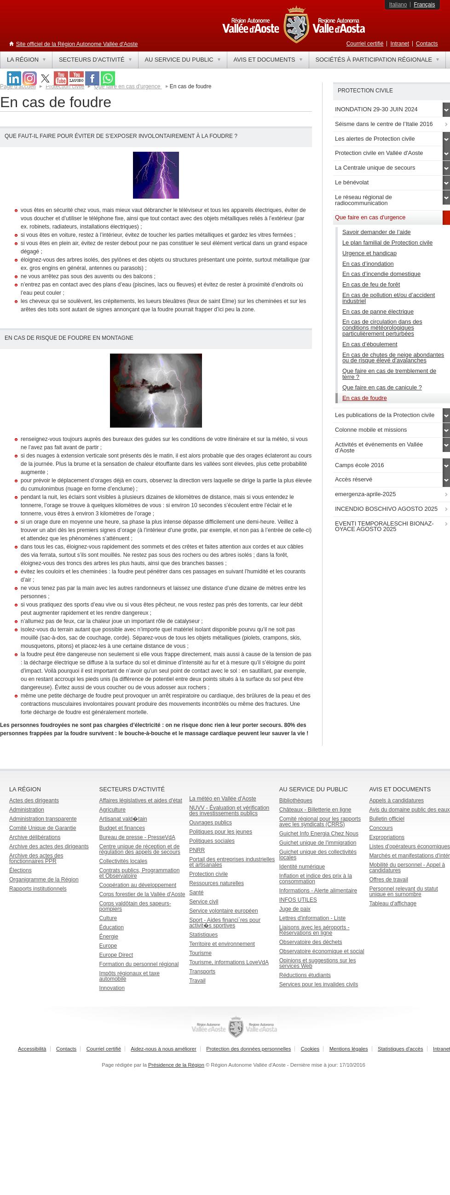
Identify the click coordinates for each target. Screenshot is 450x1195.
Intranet (399, 43)
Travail (197, 981)
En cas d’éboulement (370, 344)
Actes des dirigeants (34, 800)
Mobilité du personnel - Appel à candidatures (407, 868)
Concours (380, 828)
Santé (196, 892)
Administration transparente (43, 819)
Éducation (111, 927)
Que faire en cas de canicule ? (382, 387)
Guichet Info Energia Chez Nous (318, 833)
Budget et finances (122, 828)
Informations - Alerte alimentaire (318, 890)
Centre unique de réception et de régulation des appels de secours (139, 849)
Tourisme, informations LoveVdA (229, 962)
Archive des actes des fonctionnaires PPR (36, 858)
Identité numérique (302, 866)
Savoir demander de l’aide (376, 232)
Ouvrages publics (210, 822)
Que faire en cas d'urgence (128, 86)
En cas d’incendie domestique (381, 273)
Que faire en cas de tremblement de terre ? (389, 373)
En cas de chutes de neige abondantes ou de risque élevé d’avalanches (393, 357)
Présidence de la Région (176, 1065)
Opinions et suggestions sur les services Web (317, 963)
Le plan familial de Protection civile (387, 242)
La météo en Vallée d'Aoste (222, 798)
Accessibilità (32, 1049)
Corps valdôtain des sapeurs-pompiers (135, 906)
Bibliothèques (295, 800)
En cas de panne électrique (378, 311)
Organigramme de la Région (44, 879)
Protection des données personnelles (248, 1049)
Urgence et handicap (369, 253)
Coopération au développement (137, 885)
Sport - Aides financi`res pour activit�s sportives (224, 923)
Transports (202, 971)
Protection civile (65, 86)
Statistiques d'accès (400, 1049)
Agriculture (112, 809)
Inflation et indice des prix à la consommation (315, 879)
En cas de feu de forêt (371, 284)
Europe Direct (116, 955)
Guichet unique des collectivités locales (318, 855)
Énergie (108, 936)
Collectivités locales (123, 861)
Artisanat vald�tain (123, 819)
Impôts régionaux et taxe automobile (129, 976)
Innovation (112, 988)
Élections (20, 870)
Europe (108, 946)
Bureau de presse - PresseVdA (137, 837)
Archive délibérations (34, 837)
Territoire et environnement (222, 944)
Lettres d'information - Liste (312, 918)
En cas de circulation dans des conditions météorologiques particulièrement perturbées (382, 327)
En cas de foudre (364, 398)
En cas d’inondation (368, 263)
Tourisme (200, 953)
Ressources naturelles (216, 883)
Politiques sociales (212, 841)
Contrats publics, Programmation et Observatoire (139, 873)
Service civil (203, 901)
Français (424, 4)
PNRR (197, 850)
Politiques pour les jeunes (220, 832)
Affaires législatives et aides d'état (140, 800)
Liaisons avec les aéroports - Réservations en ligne (314, 930)
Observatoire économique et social (321, 951)
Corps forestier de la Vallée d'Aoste (142, 894)
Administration (26, 809)
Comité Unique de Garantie (42, 828)
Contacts (427, 43)
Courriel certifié (365, 43)
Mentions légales (348, 1049)
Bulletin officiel (386, 819)
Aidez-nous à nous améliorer (163, 1049)
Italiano (398, 4)
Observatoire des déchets (310, 942)
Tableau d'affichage (392, 903)
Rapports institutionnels (38, 889)
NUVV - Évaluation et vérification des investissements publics (229, 811)
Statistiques (203, 935)
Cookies (310, 1049)
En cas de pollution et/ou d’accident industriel (388, 298)
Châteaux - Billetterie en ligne (315, 809)
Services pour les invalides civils (318, 984)
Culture (108, 918)
